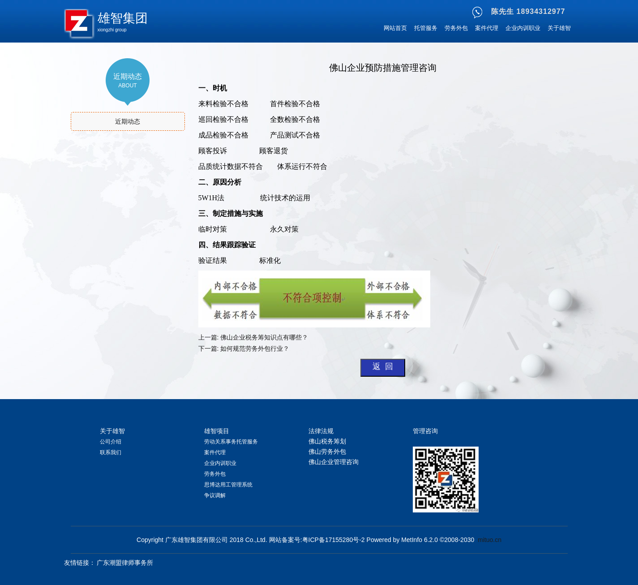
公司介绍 (110, 442)
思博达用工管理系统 (228, 485)
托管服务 (425, 28)
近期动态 (127, 121)
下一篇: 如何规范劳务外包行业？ (244, 348)
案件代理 (486, 28)
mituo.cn (489, 539)
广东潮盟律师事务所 (125, 562)
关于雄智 (559, 28)
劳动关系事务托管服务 (231, 442)
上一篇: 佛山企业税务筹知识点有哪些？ (253, 337)
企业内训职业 (522, 28)
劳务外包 (456, 28)
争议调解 (215, 495)
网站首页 (395, 28)
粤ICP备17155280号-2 (333, 539)
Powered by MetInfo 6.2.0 (402, 539)
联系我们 (110, 452)
